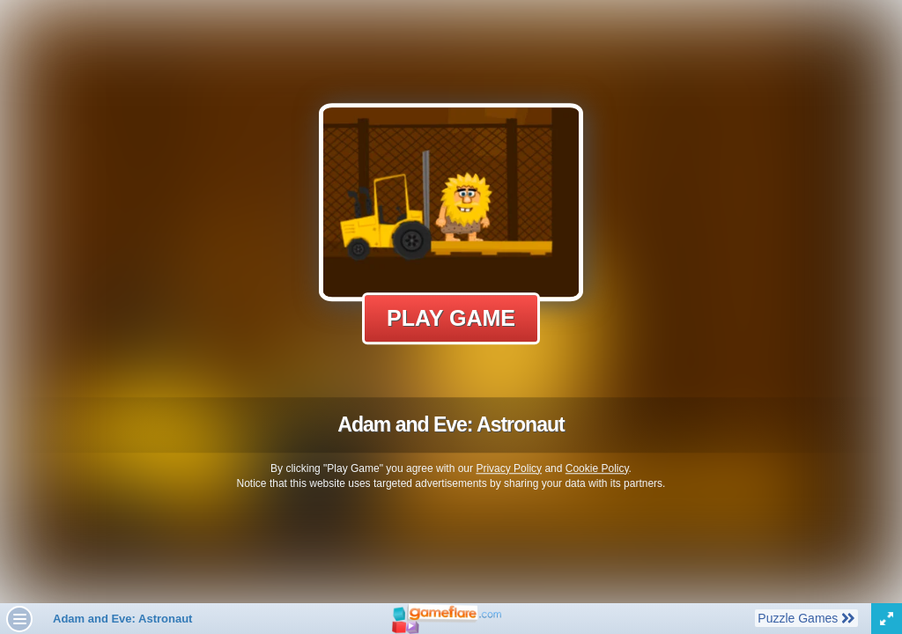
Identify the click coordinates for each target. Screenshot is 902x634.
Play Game (451, 318)
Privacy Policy (509, 468)
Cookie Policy (597, 468)
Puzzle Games (806, 617)
